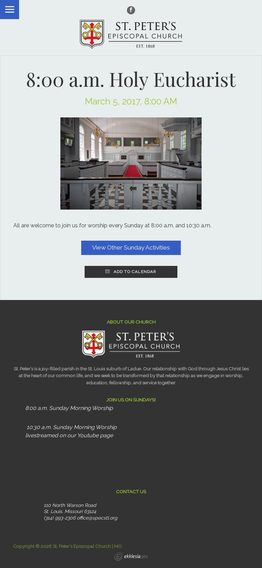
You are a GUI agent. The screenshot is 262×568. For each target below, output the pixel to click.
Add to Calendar (130, 271)
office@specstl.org (97, 518)
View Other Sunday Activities (131, 247)
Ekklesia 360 (131, 557)
